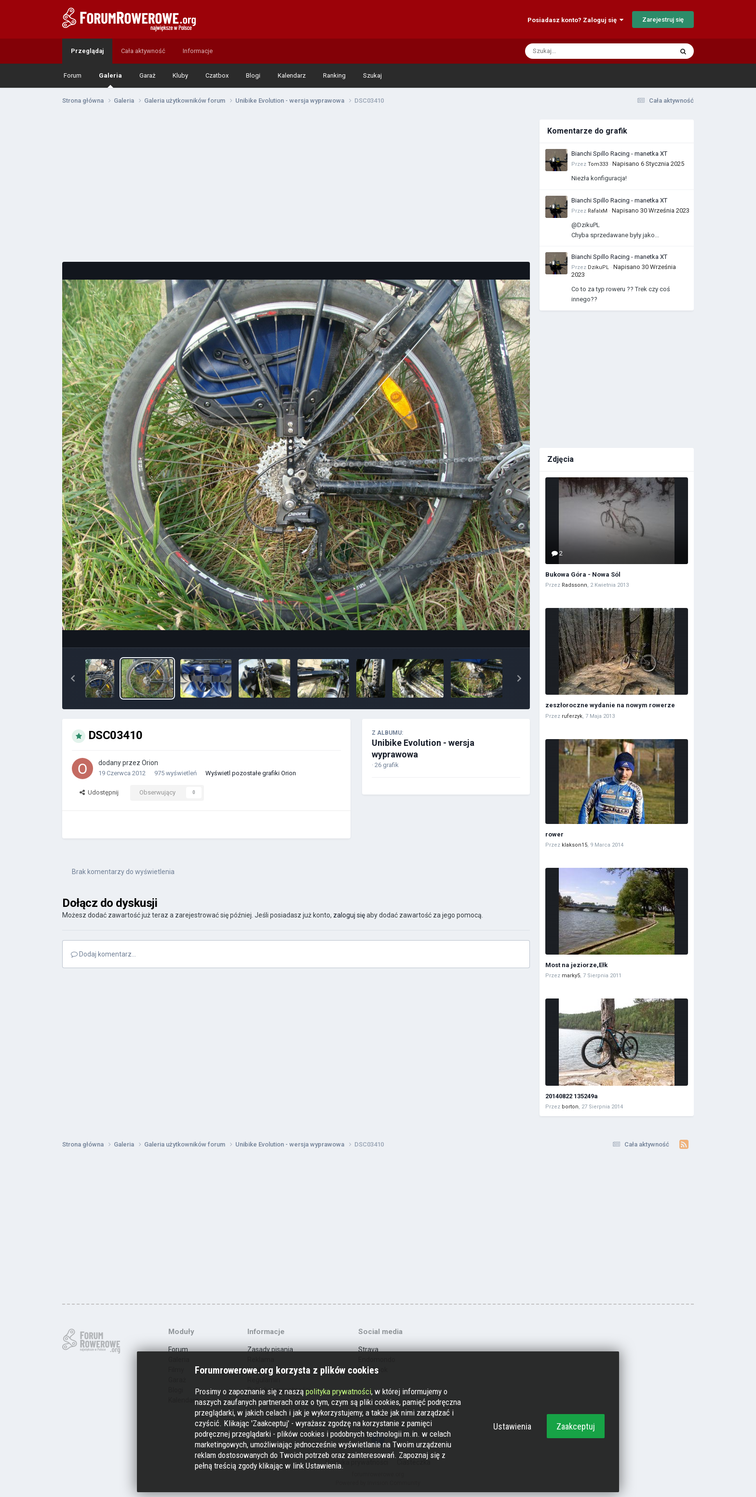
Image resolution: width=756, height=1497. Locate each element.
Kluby (180, 75)
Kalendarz (292, 75)
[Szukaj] (576, 51)
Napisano (648, 163)
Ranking (334, 75)
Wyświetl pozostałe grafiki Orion (250, 773)
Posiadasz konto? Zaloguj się (575, 20)
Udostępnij (99, 792)
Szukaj (372, 75)
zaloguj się (349, 915)
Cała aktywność (143, 50)
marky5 (571, 975)
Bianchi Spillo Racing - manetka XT (619, 153)
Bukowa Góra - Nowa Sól (583, 574)
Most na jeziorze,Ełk (576, 965)
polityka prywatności (338, 1391)
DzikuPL (598, 267)
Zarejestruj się (663, 19)
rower (554, 834)
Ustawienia (512, 1426)
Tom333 (598, 164)
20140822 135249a (571, 1096)
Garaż (147, 75)
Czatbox (217, 75)
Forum (72, 75)
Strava (368, 1349)
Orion (150, 763)
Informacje (198, 50)
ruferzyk (572, 716)
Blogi (253, 75)
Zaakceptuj (575, 1426)
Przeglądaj (87, 50)
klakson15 (574, 845)
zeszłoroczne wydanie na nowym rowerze (610, 705)
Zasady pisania (270, 1349)
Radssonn (574, 585)
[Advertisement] (296, 187)
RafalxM (598, 211)
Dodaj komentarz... (103, 954)
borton (570, 1107)
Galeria (110, 80)
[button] (72, 678)
